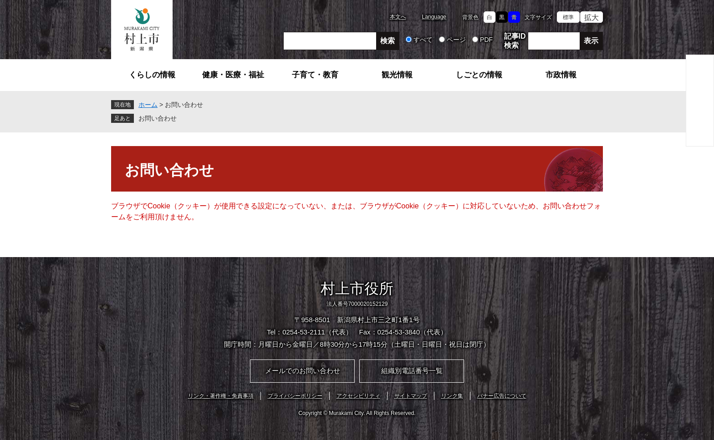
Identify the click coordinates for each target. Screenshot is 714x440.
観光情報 (397, 75)
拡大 (591, 17)
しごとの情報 (479, 75)
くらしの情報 (152, 75)
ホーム (148, 104)
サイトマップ (410, 396)
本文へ (398, 17)
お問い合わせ (157, 118)
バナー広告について (501, 396)
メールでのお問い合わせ (302, 370)
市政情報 (561, 75)
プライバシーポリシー (295, 396)
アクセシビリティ (358, 396)
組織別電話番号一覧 (412, 370)
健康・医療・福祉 (233, 75)
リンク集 (452, 396)
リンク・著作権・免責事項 (221, 396)
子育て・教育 (315, 75)
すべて (423, 39)
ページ (456, 39)
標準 (568, 17)
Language (434, 17)
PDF (486, 39)
